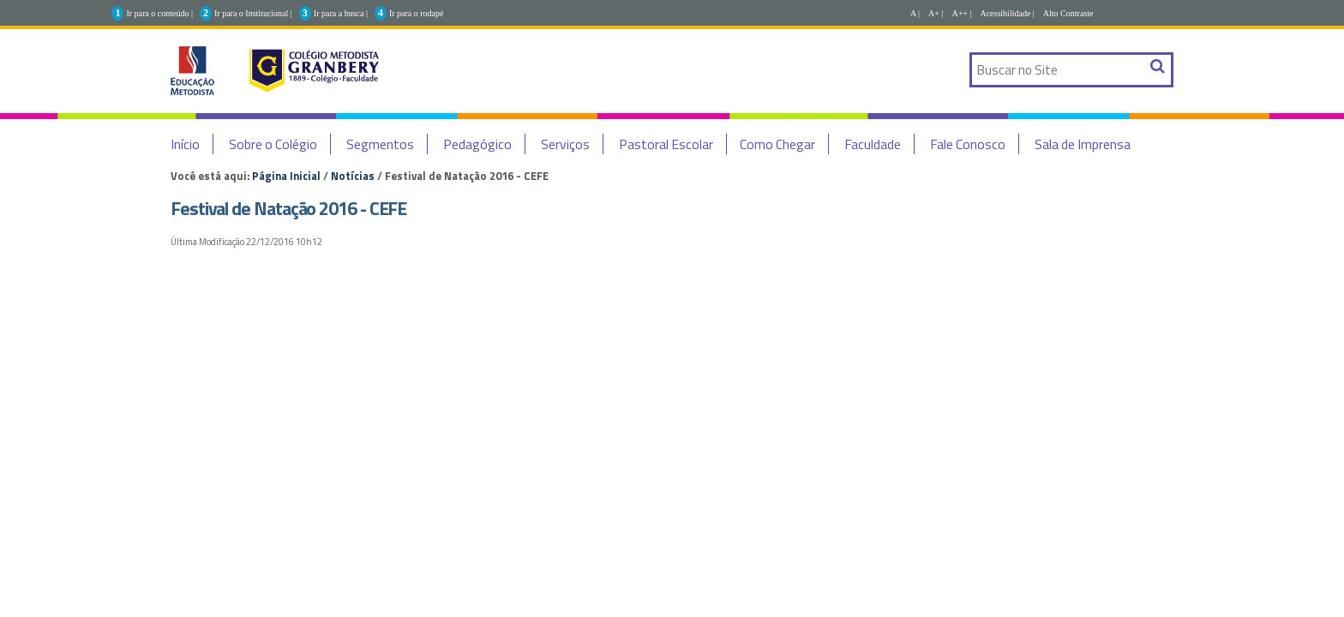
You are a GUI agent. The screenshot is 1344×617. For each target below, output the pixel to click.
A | (915, 13)
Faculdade (872, 144)
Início (185, 144)
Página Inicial (286, 175)
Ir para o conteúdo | (159, 13)
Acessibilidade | (1007, 13)
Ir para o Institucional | (253, 13)
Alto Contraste (1068, 13)
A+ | (935, 13)
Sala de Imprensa (1083, 144)
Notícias (353, 175)
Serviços (565, 144)
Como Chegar (777, 144)
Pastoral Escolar (666, 144)
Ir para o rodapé (416, 13)
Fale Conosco (967, 144)
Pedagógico (477, 144)
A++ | (961, 13)
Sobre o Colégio (273, 144)
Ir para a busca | (341, 13)
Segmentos (380, 144)
